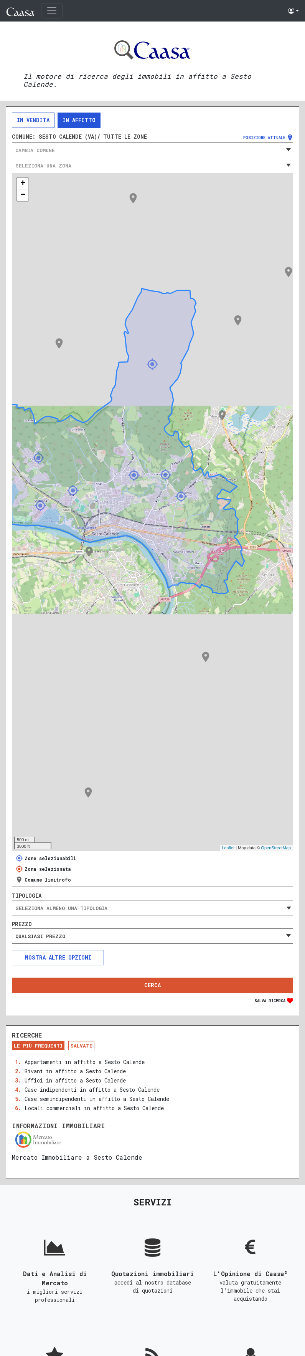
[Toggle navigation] (52, 10)
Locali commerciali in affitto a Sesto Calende (94, 1108)
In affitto (79, 120)
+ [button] (22, 183)
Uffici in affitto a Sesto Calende (75, 1080)
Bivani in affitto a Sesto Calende (75, 1071)
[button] (293, 11)
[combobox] (152, 150)
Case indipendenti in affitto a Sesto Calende (92, 1089)
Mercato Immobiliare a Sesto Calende (77, 1157)
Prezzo (22, 924)
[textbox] (152, 150)
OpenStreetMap (276, 847)
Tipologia (26, 895)
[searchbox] (152, 908)
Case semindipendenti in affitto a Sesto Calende (97, 1098)
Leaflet (228, 847)
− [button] (22, 195)
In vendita (33, 120)
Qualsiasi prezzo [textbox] (40, 936)
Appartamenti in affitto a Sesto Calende (85, 1062)
